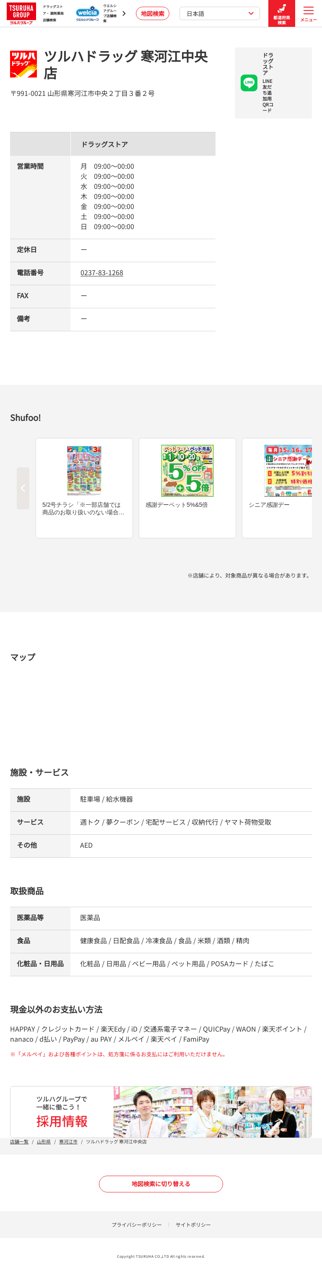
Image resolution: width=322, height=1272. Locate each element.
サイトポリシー (193, 1224)
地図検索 (152, 13)
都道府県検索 (281, 14)
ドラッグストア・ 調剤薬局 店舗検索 (35, 13)
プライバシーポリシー (137, 1224)
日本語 (220, 13)
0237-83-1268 (101, 272)
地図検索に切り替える (161, 1183)
